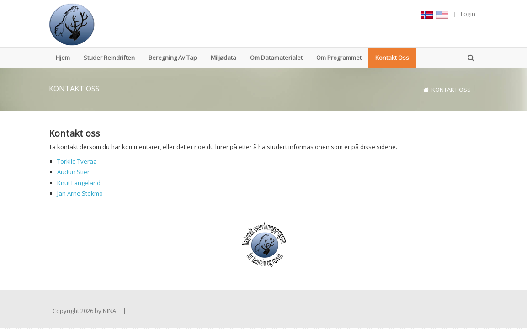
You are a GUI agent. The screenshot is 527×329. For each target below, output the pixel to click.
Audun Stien (74, 172)
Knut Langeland (79, 183)
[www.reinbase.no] (72, 23)
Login (468, 14)
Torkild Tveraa (77, 161)
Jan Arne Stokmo (80, 193)
